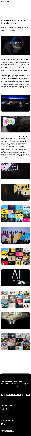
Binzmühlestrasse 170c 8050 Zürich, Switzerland (7, 431)
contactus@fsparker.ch (7, 420)
